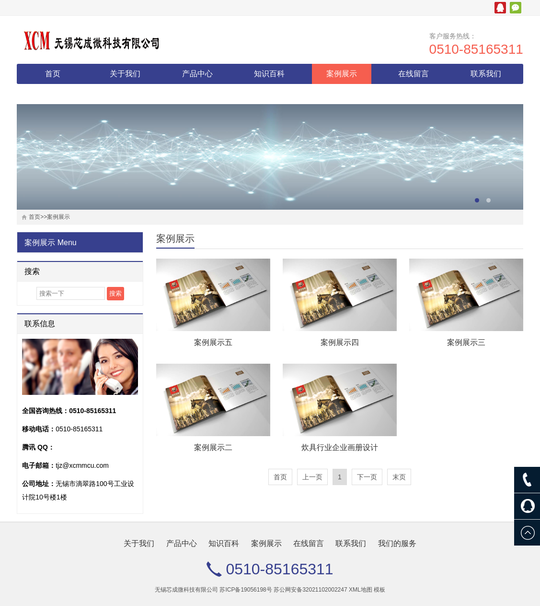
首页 (52, 74)
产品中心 (197, 74)
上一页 (312, 477)
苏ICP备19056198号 (245, 589)
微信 (515, 7)
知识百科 (269, 74)
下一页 (367, 477)
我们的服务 (53, 94)
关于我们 (125, 74)
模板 (379, 589)
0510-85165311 (476, 49)
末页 (399, 477)
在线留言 (413, 74)
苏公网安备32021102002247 (310, 589)
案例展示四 (340, 342)
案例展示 (341, 74)
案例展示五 (213, 342)
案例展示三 (466, 342)
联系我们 (486, 74)
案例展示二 (213, 447)
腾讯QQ (500, 7)
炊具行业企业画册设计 (339, 447)
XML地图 (360, 589)
